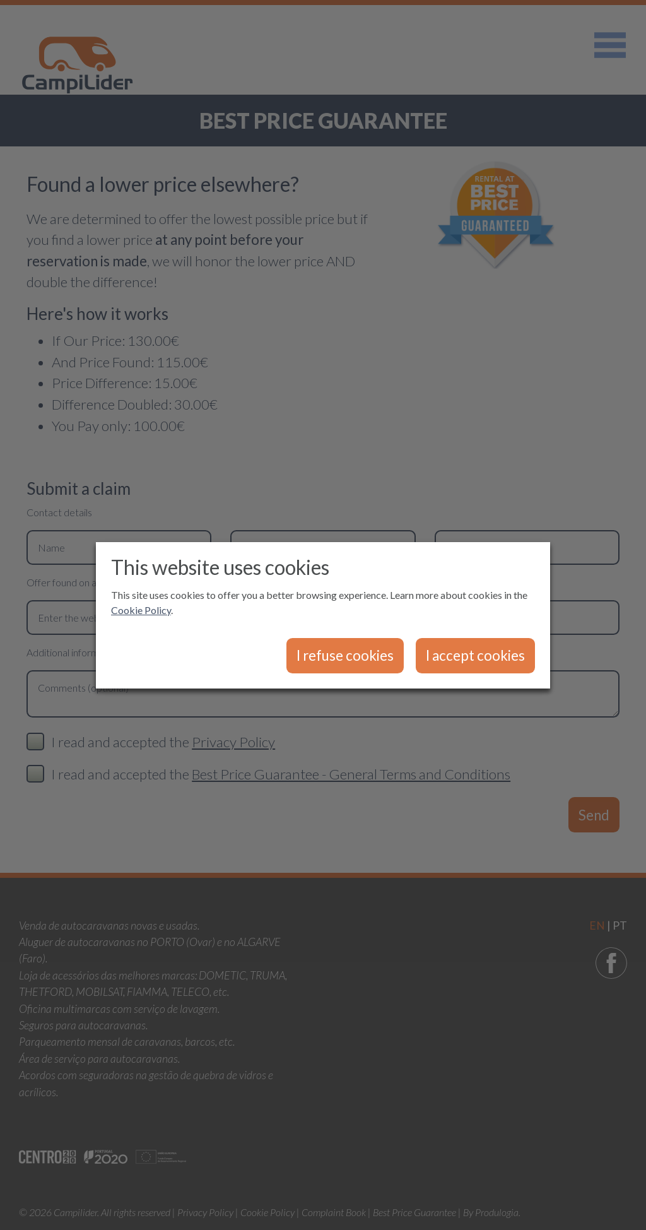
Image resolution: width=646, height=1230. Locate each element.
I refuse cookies (345, 655)
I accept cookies (475, 655)
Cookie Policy (141, 610)
